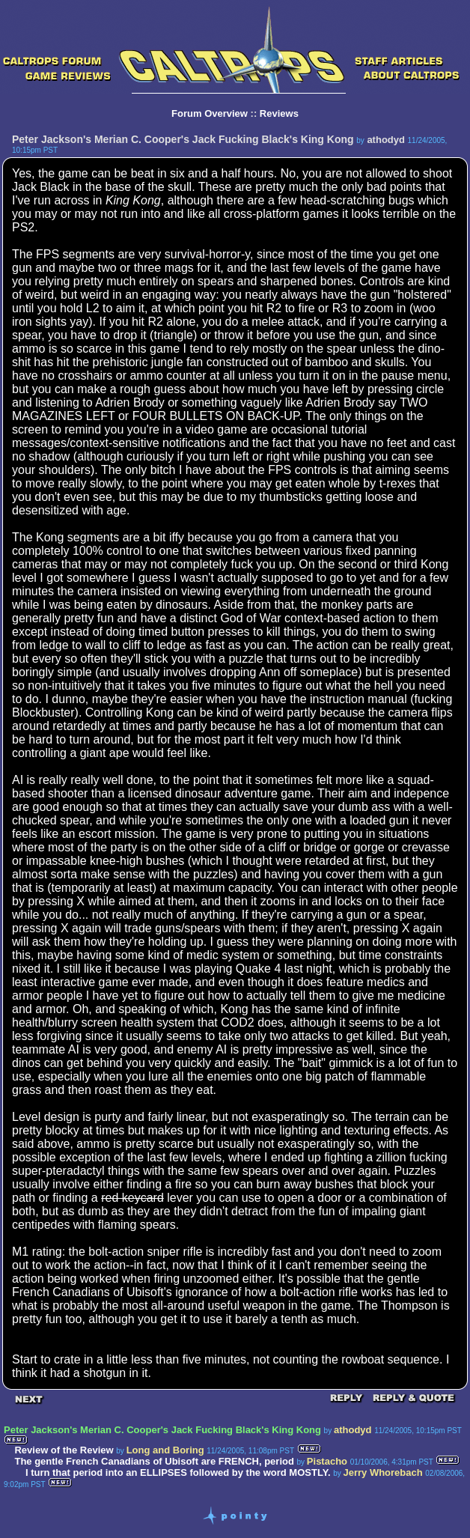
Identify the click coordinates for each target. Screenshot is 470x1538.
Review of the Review (63, 1450)
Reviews (279, 113)
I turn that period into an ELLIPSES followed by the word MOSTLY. (178, 1472)
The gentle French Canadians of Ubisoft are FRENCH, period (153, 1461)
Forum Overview (209, 113)
